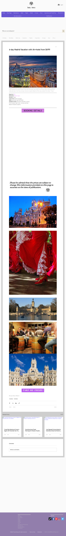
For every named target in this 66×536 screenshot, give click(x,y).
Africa (54, 38)
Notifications (20, 528)
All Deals (4, 38)
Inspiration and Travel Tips (23, 524)
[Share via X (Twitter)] (12, 403)
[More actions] (56, 46)
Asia (49, 38)
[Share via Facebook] (9, 403)
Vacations (24, 38)
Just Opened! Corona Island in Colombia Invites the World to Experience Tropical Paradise (53, 430)
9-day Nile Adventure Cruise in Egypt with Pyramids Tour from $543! (11, 430)
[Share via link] (19, 403)
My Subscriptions (21, 527)
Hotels (19, 521)
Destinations (20, 517)
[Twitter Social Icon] (62, 518)
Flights (30, 38)
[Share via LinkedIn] (16, 403)
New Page (20, 516)
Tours (19, 523)
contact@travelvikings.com (53, 532)
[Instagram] (59, 518)
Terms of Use (32, 532)
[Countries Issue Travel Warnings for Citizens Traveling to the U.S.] (33, 422)
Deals (19, 518)
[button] (16, 13)
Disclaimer (40, 532)
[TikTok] (50, 518)
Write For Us (20, 525)
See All (62, 414)
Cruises (19, 522)
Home (19, 515)
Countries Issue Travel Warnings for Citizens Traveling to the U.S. (32, 430)
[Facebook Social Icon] (53, 518)
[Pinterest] (56, 518)
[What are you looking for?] (30, 31)
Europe (44, 38)
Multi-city (18, 38)
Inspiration (37, 38)
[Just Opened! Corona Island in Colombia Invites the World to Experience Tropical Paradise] (53, 422)
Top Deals (11, 38)
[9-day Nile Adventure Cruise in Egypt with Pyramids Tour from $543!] (12, 422)
